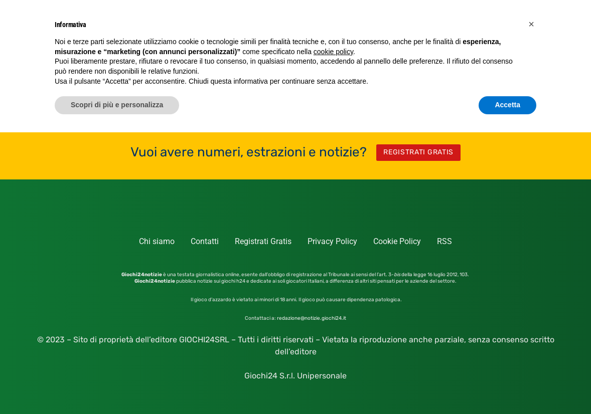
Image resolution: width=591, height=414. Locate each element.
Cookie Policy (397, 241)
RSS (444, 241)
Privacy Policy (332, 241)
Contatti (205, 241)
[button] (531, 24)
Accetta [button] (507, 105)
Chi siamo (157, 241)
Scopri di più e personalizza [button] (117, 105)
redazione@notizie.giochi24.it (311, 318)
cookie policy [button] (333, 52)
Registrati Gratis (263, 241)
